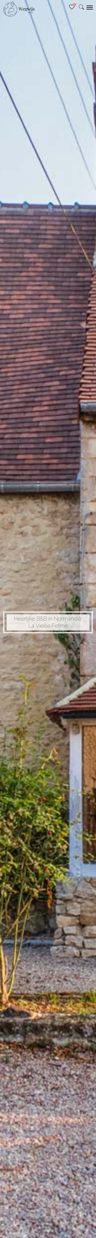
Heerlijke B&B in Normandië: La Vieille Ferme (48, 622)
